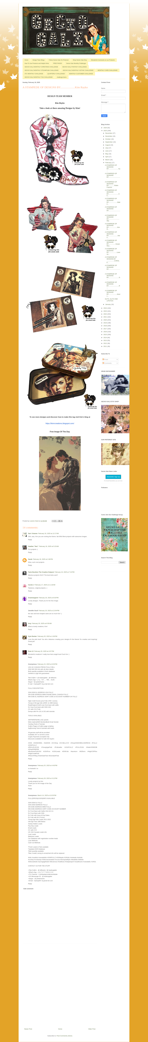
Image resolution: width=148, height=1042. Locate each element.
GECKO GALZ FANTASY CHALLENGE (74, 67)
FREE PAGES (57, 63)
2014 (105, 337)
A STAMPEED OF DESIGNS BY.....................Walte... (112, 201)
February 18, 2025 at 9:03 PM (49, 598)
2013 (105, 340)
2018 (105, 326)
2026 (105, 128)
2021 (105, 317)
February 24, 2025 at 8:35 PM (47, 664)
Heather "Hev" (33, 546)
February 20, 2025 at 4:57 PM (44, 651)
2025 (105, 130)
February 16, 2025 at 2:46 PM (43, 559)
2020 (105, 320)
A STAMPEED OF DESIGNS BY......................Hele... (112, 234)
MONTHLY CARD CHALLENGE (107, 70)
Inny (29, 623)
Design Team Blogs (39, 60)
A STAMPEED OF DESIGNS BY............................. (112, 176)
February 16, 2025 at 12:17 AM (48, 533)
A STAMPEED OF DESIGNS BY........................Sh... (112, 193)
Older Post (91, 1029)
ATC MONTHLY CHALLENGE (34, 74)
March (107, 160)
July (106, 148)
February (108, 162)
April (107, 157)
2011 (105, 346)
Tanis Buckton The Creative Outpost (41, 572)
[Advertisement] (60, 985)
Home (26, 60)
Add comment (28, 889)
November (109, 136)
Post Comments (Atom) (64, 1036)
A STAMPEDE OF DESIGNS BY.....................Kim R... (112, 226)
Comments (107, 363)
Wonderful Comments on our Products (103, 60)
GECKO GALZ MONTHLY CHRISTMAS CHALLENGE (41, 67)
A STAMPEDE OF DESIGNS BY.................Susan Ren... (112, 243)
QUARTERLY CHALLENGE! (56, 74)
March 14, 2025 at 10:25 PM (46, 795)
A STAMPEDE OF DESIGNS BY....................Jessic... (112, 293)
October (108, 139)
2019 (105, 323)
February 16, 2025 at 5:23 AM (49, 546)
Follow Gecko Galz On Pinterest (59, 60)
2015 (105, 334)
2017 (105, 329)
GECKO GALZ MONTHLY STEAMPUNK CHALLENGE (42, 70)
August (107, 145)
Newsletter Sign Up (113, 477)
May (107, 154)
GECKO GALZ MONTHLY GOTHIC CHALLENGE (78, 70)
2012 (105, 343)
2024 (105, 308)
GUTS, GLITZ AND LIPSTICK (111, 300)
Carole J (31, 585)
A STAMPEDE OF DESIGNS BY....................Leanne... (112, 251)
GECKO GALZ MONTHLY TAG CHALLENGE (39, 77)
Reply (30, 539)
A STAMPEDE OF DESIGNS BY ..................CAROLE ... (112, 259)
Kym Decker (32, 636)
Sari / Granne (32, 533)
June (107, 151)
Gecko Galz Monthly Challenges (76, 63)
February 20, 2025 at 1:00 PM (47, 636)
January (108, 304)
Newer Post (28, 1029)
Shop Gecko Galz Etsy (80, 60)
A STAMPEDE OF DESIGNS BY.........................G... (112, 276)
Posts (105, 359)
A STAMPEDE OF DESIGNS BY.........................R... (112, 285)
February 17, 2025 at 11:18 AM (45, 585)
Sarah (30, 559)
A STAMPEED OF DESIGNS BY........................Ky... (112, 167)
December (109, 133)
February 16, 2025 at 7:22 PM (64, 572)
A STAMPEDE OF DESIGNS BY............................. (112, 268)
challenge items (61, 77)
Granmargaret (33, 598)
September (109, 142)
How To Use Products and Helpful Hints (37, 63)
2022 (105, 314)
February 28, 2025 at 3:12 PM (47, 778)
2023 (105, 311)
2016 (105, 331)
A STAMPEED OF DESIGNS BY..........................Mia (112, 218)
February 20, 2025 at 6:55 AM (42, 623)
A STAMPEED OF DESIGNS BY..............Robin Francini (111, 184)
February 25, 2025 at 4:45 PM (47, 765)
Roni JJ (31, 651)
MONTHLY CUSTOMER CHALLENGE (81, 74)
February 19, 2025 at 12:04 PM (49, 610)
